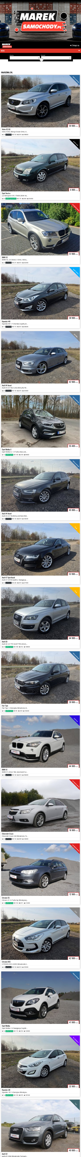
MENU (3, 50)
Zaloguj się (74, 45)
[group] (40, 22)
